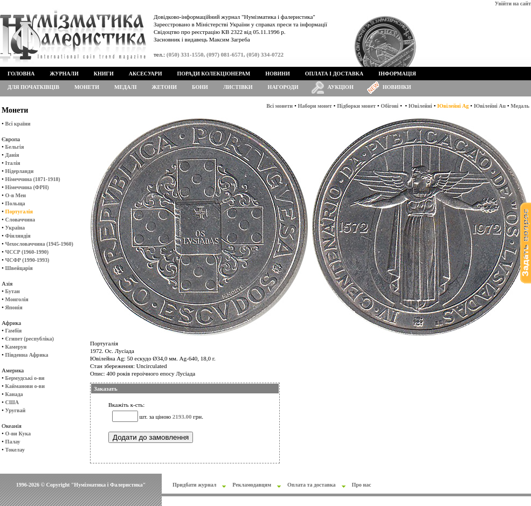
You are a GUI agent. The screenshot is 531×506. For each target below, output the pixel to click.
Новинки (397, 87)
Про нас (361, 485)
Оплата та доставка (311, 485)
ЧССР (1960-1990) (27, 252)
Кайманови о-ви (25, 386)
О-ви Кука (18, 433)
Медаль (520, 106)
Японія (14, 307)
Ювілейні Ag (453, 106)
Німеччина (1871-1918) (32, 179)
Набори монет (315, 106)
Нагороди (283, 87)
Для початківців (33, 87)
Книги (104, 74)
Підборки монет (356, 106)
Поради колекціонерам (213, 74)
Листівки (238, 87)
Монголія (17, 299)
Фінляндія (18, 236)
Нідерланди (19, 171)
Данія (12, 155)
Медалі (125, 87)
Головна (21, 74)
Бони (200, 87)
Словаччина (20, 220)
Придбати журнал (194, 485)
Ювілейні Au (490, 106)
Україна (15, 228)
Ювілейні (420, 106)
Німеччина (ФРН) (27, 187)
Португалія (19, 211)
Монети (86, 87)
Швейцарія (19, 268)
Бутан (12, 291)
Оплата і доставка (334, 74)
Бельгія (14, 147)
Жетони (164, 87)
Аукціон (341, 87)
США (12, 402)
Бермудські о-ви (25, 378)
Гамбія (13, 331)
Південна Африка (27, 355)
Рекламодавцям (251, 485)
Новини (277, 74)
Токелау (15, 450)
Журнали (64, 74)
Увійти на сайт (513, 3)
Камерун (16, 347)
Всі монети (279, 106)
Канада (14, 394)
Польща (15, 203)
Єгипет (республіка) (29, 339)
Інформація (397, 74)
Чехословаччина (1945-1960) (39, 244)
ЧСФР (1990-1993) (27, 260)
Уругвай (15, 410)
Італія (12, 163)
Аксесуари (145, 74)
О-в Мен (15, 195)
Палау (12, 442)
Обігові (389, 106)
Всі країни (18, 124)
